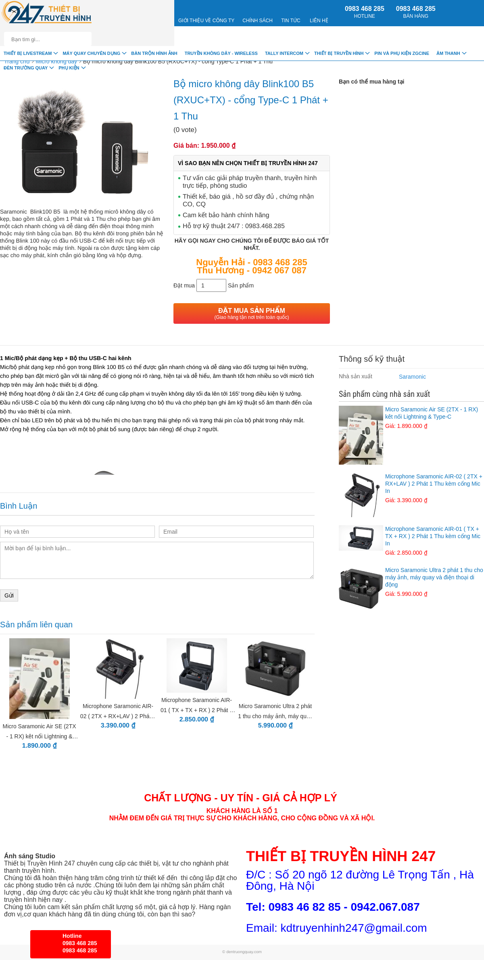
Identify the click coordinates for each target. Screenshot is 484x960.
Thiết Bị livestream (28, 53)
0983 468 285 (364, 12)
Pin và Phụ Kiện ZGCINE (401, 53)
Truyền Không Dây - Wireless (221, 53)
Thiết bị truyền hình (338, 53)
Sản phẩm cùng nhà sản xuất (384, 394)
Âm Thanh (448, 53)
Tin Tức (290, 12)
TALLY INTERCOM (284, 53)
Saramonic (412, 376)
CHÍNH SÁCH (257, 12)
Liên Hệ (319, 12)
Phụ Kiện (68, 67)
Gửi (9, 595)
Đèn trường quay (26, 67)
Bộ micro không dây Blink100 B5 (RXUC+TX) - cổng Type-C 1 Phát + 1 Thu (178, 61)
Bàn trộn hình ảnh (154, 53)
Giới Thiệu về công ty (206, 12)
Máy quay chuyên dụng (91, 53)
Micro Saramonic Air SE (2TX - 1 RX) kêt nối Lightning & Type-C (411, 418)
